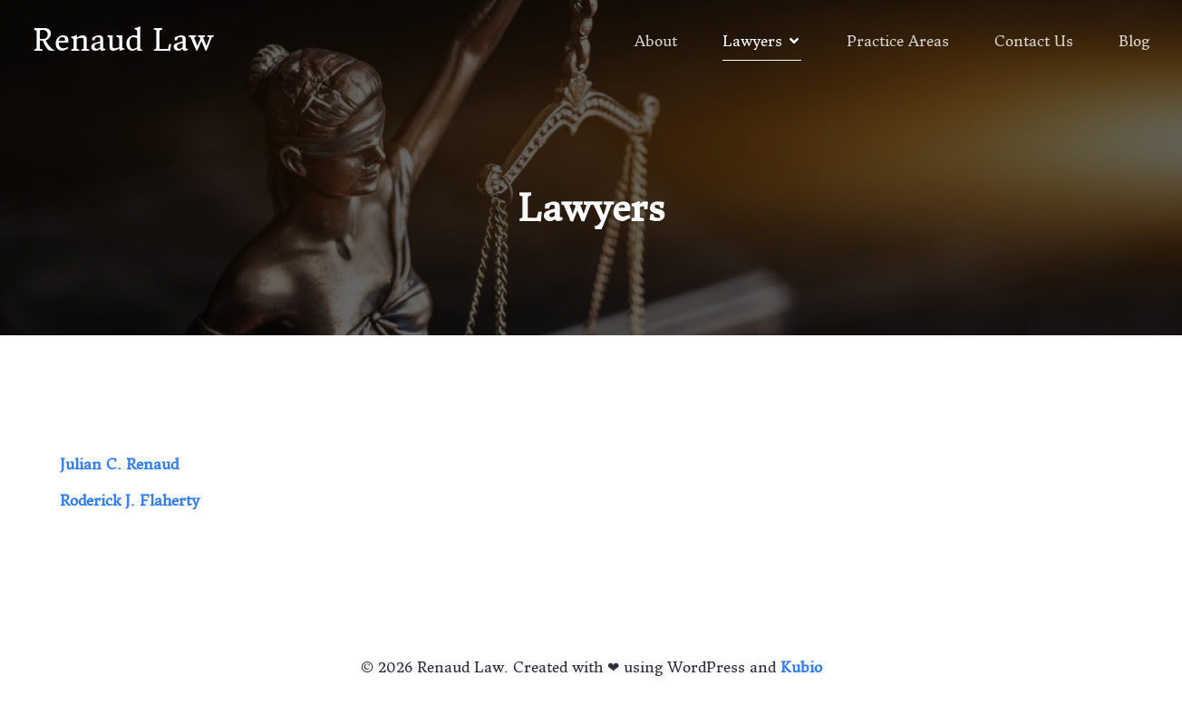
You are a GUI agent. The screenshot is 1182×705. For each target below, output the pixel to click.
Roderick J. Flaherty (129, 500)
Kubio (801, 667)
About (656, 41)
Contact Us (1033, 41)
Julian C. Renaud (119, 464)
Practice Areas (898, 41)
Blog (1134, 41)
